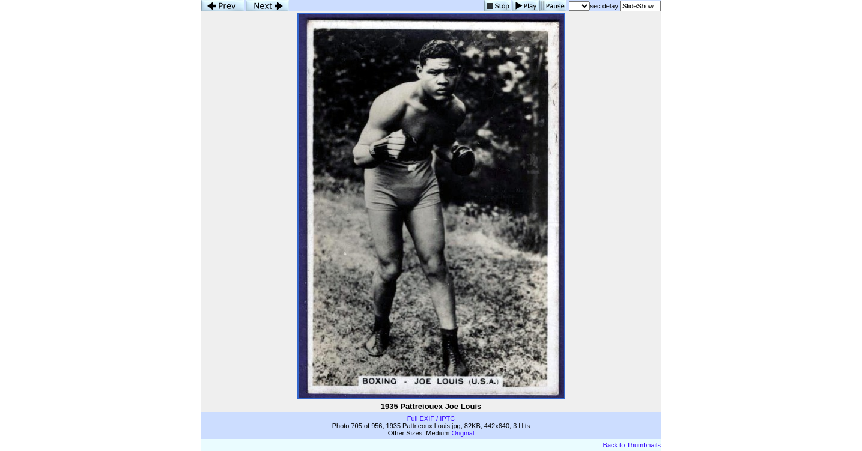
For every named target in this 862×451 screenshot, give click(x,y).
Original (462, 433)
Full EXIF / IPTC (431, 418)
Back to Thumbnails (632, 445)
